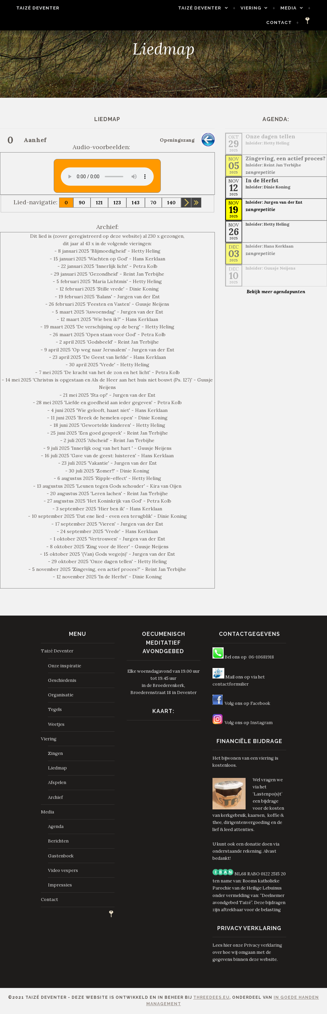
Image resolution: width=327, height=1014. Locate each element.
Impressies (60, 885)
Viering (258, 7)
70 (153, 203)
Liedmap (57, 768)
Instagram (261, 722)
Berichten (58, 841)
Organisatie (60, 695)
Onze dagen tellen (270, 136)
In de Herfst (262, 180)
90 (82, 203)
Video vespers (63, 870)
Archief (55, 797)
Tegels (55, 709)
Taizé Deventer (30, 7)
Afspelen (57, 782)
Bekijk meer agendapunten (276, 292)
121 (99, 203)
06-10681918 (261, 657)
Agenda (56, 826)
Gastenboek (61, 856)
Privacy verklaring (263, 945)
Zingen (55, 753)
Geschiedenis (62, 680)
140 (171, 203)
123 (117, 203)
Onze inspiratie (64, 666)
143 (136, 203)
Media (296, 7)
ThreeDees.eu (211, 997)
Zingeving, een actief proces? (285, 158)
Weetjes (56, 724)
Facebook (260, 703)
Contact (287, 22)
